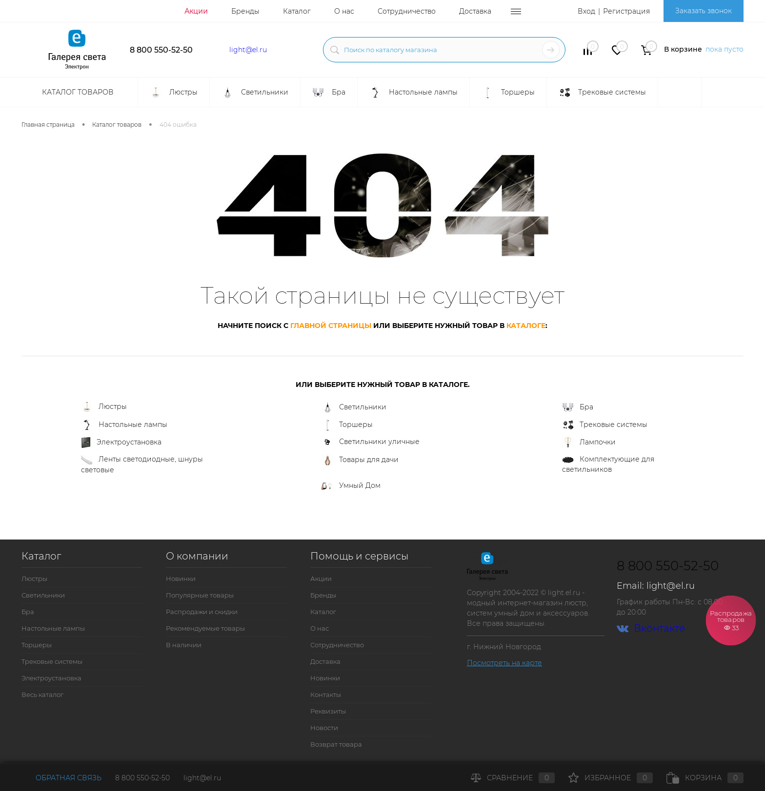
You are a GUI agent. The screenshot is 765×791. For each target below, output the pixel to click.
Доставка (475, 11)
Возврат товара (336, 744)
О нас (344, 11)
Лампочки (589, 442)
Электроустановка (121, 442)
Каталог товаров (76, 92)
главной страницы (330, 325)
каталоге (525, 325)
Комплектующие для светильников (608, 464)
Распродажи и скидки (202, 612)
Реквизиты (328, 711)
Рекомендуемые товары (205, 628)
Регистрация (626, 11)
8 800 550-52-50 (161, 50)
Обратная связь (61, 777)
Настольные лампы (124, 425)
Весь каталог (42, 694)
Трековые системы (604, 425)
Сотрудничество (407, 11)
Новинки (181, 578)
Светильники (354, 407)
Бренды (245, 11)
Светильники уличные (371, 442)
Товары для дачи (360, 460)
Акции (196, 11)
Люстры (104, 407)
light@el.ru (248, 49)
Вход (586, 11)
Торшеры (347, 425)
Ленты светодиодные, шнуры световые (142, 464)
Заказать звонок (703, 10)
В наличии (183, 645)
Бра (577, 407)
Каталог (297, 11)
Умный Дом (351, 485)
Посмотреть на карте (504, 662)
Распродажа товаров (730, 620)
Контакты (325, 694)
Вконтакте (651, 628)
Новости (324, 728)
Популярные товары (200, 595)
